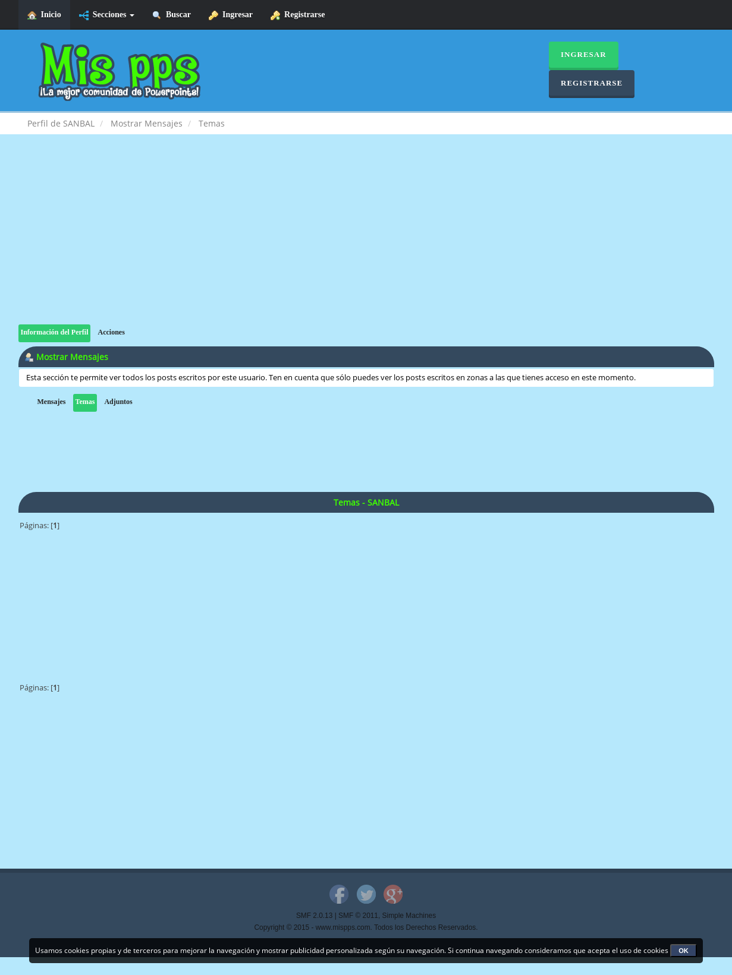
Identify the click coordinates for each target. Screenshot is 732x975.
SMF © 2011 (358, 915)
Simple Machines (409, 915)
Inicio (44, 15)
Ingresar (231, 15)
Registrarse (298, 15)
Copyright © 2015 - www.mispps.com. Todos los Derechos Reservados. (366, 927)
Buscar (171, 15)
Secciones (106, 15)
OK (683, 950)
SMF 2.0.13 (314, 915)
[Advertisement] (366, 241)
